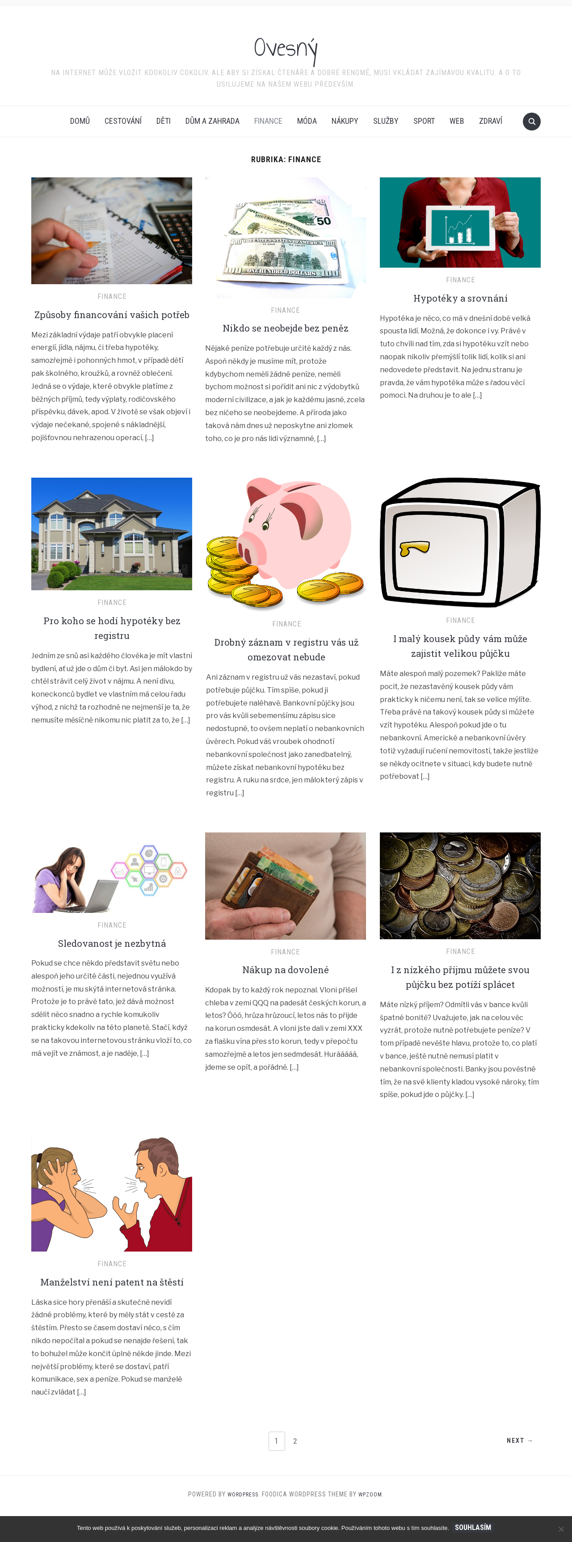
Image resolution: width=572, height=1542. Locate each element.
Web (457, 121)
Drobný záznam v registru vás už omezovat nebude (286, 663)
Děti (163, 121)
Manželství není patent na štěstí (112, 1303)
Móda (307, 121)
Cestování (123, 121)
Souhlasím (474, 1527)
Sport (424, 121)
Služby (386, 121)
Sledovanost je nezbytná (112, 957)
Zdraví (490, 121)
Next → (517, 1471)
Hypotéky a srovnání (460, 297)
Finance (268, 121)
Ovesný (286, 44)
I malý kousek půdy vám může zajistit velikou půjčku (460, 660)
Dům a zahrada (212, 121)
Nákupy (345, 121)
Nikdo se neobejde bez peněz (286, 327)
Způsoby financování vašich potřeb (112, 321)
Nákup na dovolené (285, 983)
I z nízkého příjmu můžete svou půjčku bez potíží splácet (460, 991)
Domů (80, 121)
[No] (560, 1529)
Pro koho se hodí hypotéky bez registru (111, 642)
